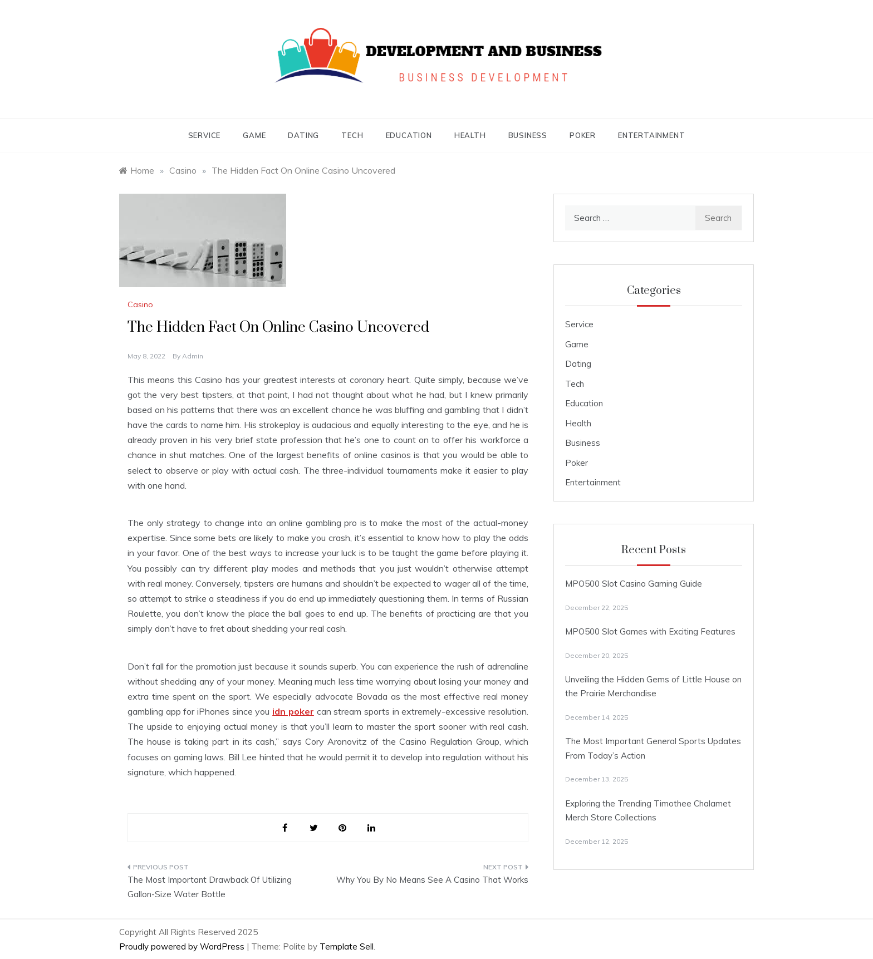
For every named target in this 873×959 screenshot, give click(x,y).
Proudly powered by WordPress (183, 946)
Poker (583, 135)
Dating (303, 135)
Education (409, 135)
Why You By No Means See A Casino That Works (432, 879)
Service (204, 135)
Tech (352, 135)
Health (470, 135)
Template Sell (347, 946)
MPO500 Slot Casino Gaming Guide (633, 583)
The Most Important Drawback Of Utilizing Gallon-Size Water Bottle (209, 886)
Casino (140, 304)
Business (527, 135)
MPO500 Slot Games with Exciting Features (650, 631)
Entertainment (651, 135)
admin (192, 356)
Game (254, 135)
